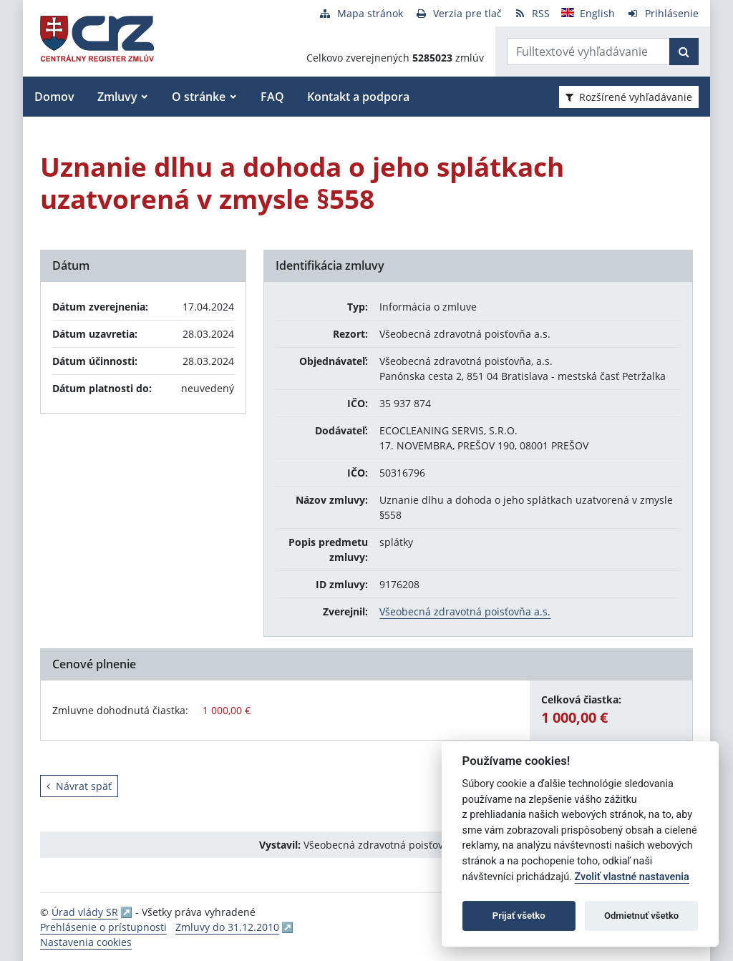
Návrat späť (79, 786)
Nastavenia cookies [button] (86, 942)
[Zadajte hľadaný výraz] (588, 51)
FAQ (272, 96)
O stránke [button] (198, 96)
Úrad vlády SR (85, 912)
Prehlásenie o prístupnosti (103, 927)
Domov (54, 96)
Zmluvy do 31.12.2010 (227, 927)
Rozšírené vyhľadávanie (628, 97)
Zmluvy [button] (117, 96)
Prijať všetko (518, 915)
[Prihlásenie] (662, 13)
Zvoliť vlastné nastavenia (632, 877)
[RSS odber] (531, 13)
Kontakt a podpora (358, 96)
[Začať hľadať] (684, 51)
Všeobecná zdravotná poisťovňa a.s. (464, 611)
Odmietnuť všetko (641, 915)
